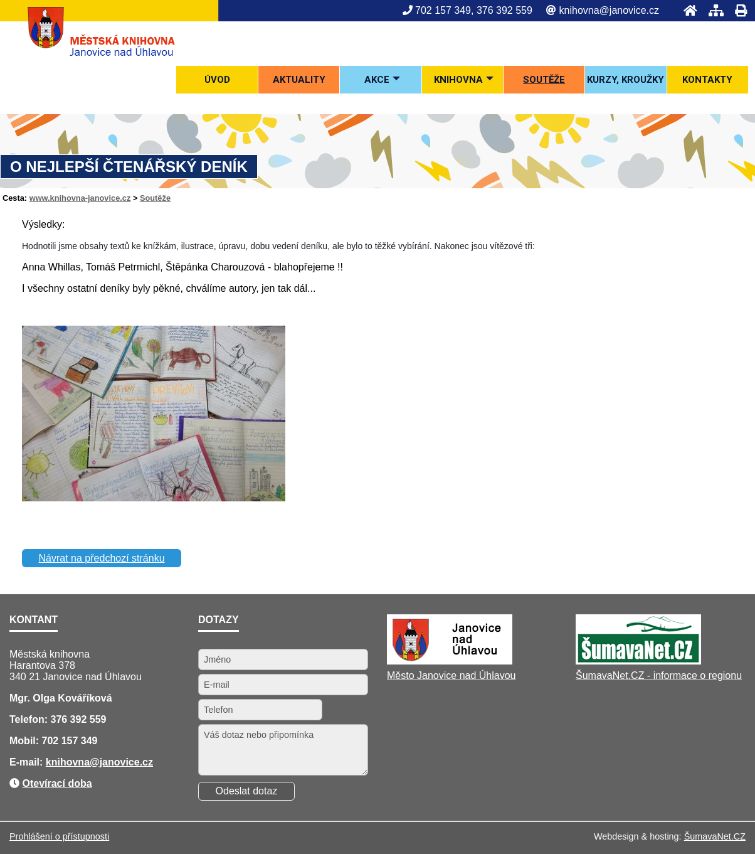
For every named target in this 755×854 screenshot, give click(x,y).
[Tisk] (737, 10)
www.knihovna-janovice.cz (80, 198)
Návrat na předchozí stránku (102, 558)
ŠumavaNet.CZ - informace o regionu (659, 675)
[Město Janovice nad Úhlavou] (449, 661)
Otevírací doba (57, 783)
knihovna (68, 762)
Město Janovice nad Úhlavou (451, 675)
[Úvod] (686, 10)
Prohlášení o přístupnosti (59, 836)
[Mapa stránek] (712, 10)
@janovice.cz (121, 762)
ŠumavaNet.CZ (715, 836)
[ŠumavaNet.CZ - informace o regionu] (638, 661)
